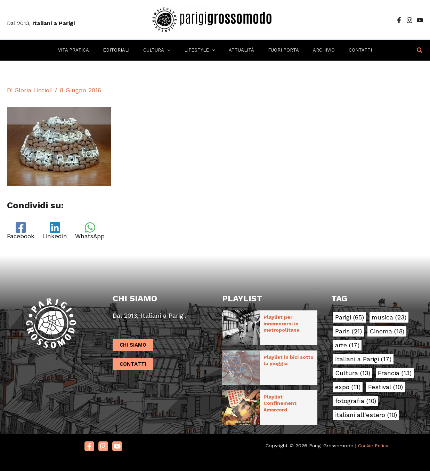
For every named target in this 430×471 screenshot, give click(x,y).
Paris (348, 332)
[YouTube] (420, 20)
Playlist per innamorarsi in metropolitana (281, 324)
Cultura (352, 373)
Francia (395, 373)
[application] (174, 50)
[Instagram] (409, 20)
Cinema (387, 332)
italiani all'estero (366, 415)
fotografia (355, 401)
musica (389, 318)
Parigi (349, 318)
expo (347, 387)
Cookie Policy (373, 441)
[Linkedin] (56, 231)
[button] (420, 50)
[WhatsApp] (93, 231)
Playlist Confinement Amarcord (280, 400)
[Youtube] (117, 442)
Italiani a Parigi (363, 359)
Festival (385, 387)
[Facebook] (399, 20)
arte (347, 345)
